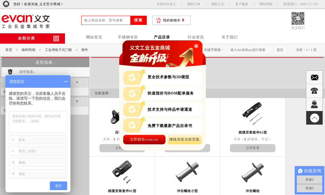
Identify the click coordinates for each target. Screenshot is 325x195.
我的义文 (217, 4)
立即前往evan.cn (144, 139)
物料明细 (28, 50)
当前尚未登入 (166, 4)
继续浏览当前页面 (184, 139)
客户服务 (241, 4)
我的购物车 (172, 20)
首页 (8, 50)
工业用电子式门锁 (58, 50)
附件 (85, 50)
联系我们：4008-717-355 (301, 4)
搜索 (138, 20)
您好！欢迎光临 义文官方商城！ (39, 4)
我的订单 (193, 4)
